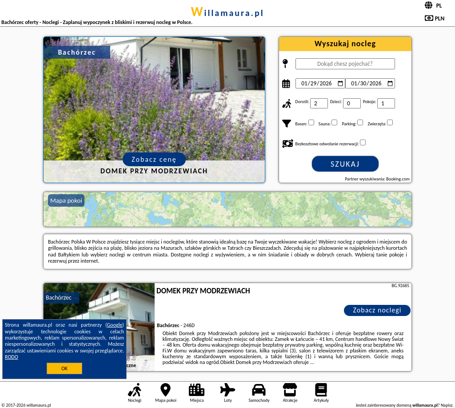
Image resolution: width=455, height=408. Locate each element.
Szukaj (345, 164)
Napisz (447, 405)
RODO (11, 357)
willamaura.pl (227, 13)
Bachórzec (59, 297)
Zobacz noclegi (377, 310)
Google (115, 325)
